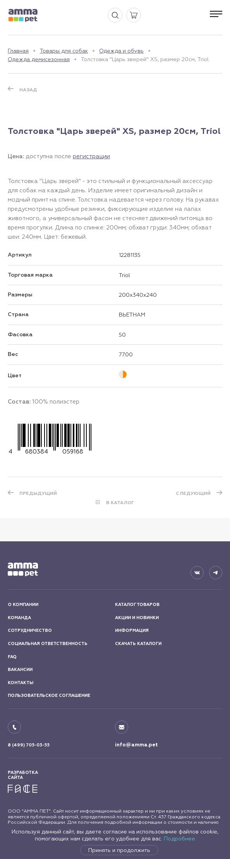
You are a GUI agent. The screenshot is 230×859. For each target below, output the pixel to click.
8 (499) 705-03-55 (29, 745)
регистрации (91, 156)
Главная (18, 51)
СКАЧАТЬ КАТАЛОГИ (138, 643)
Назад (28, 89)
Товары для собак (64, 51)
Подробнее (179, 838)
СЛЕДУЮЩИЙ (193, 493)
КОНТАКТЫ (20, 682)
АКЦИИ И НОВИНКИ (137, 617)
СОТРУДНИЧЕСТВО (30, 630)
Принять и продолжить (119, 850)
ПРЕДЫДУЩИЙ (38, 493)
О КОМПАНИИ (23, 604)
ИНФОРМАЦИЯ (132, 630)
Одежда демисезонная (39, 59)
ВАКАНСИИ (20, 669)
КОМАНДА (19, 617)
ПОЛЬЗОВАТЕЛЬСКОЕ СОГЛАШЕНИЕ (49, 695)
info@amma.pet (136, 745)
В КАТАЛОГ (120, 502)
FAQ (12, 656)
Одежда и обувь (121, 51)
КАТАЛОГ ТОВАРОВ (137, 604)
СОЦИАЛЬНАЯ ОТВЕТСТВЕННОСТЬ (48, 643)
